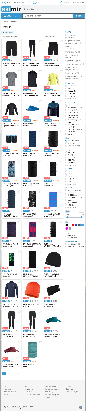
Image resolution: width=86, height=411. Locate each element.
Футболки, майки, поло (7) (72, 56)
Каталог (13, 22)
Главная (5, 22)
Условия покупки (72, 392)
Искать (79, 16)
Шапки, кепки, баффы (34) (70, 36)
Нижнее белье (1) (72, 73)
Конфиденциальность (33, 395)
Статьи (27, 386)
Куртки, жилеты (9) (72, 52)
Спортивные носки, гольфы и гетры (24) (73, 42)
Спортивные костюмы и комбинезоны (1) (74, 77)
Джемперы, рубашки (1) (74, 64)
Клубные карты (51, 386)
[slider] (67, 217)
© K (15, 408)
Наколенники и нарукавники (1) (71, 68)
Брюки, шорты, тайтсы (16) (71, 47)
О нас (6, 386)
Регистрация (19, 2)
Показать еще (70, 99)
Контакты (7, 389)
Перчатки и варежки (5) (74, 61)
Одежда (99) (70, 32)
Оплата (27, 9)
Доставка (34, 9)
